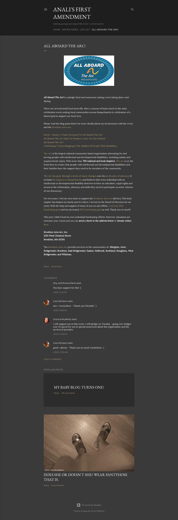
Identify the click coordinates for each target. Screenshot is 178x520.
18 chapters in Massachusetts (67, 179)
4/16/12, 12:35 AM (60, 352)
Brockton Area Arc (61, 127)
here (46, 224)
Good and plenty (62, 319)
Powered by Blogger (89, 505)
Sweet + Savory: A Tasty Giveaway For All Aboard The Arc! (73, 134)
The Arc (48, 153)
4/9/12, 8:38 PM (60, 310)
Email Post (56, 266)
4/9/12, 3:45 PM (60, 292)
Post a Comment (53, 359)
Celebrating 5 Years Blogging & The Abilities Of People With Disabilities (80, 146)
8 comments (57, 485)
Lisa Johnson (60, 301)
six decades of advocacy (117, 176)
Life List (85, 29)
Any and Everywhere (64, 283)
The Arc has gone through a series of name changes (70, 176)
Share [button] (46, 266)
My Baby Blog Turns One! (79, 387)
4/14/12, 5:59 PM (60, 334)
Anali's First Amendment (72, 13)
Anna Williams (97, 511)
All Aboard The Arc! (105, 29)
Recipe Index (70, 29)
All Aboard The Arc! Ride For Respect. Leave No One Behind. (75, 138)
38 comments (68, 393)
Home (56, 29)
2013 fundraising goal (90, 209)
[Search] (132, 9)
